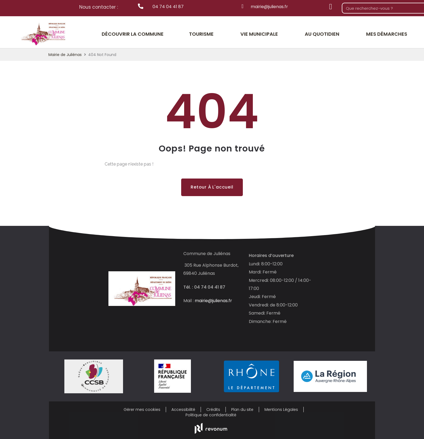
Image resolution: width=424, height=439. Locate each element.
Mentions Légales (281, 409)
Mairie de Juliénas (65, 54)
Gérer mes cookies (142, 409)
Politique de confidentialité (211, 415)
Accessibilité (183, 409)
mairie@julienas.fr (213, 301)
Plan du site (242, 409)
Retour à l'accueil (212, 187)
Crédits (213, 409)
